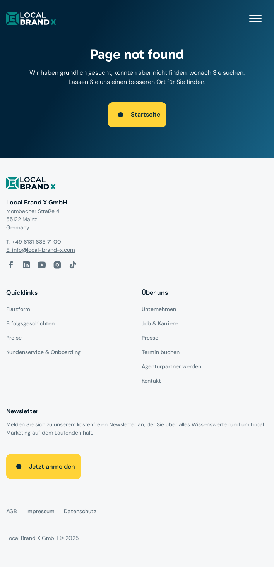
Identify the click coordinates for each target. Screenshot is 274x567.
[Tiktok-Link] (72, 265)
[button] (255, 18)
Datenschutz (80, 511)
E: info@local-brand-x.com (40, 249)
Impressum (40, 511)
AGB (11, 511)
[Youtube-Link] (41, 265)
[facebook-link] (10, 265)
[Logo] (137, 184)
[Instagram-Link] (57, 265)
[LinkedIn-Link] (26, 265)
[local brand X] (31, 18)
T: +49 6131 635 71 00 (34, 241)
